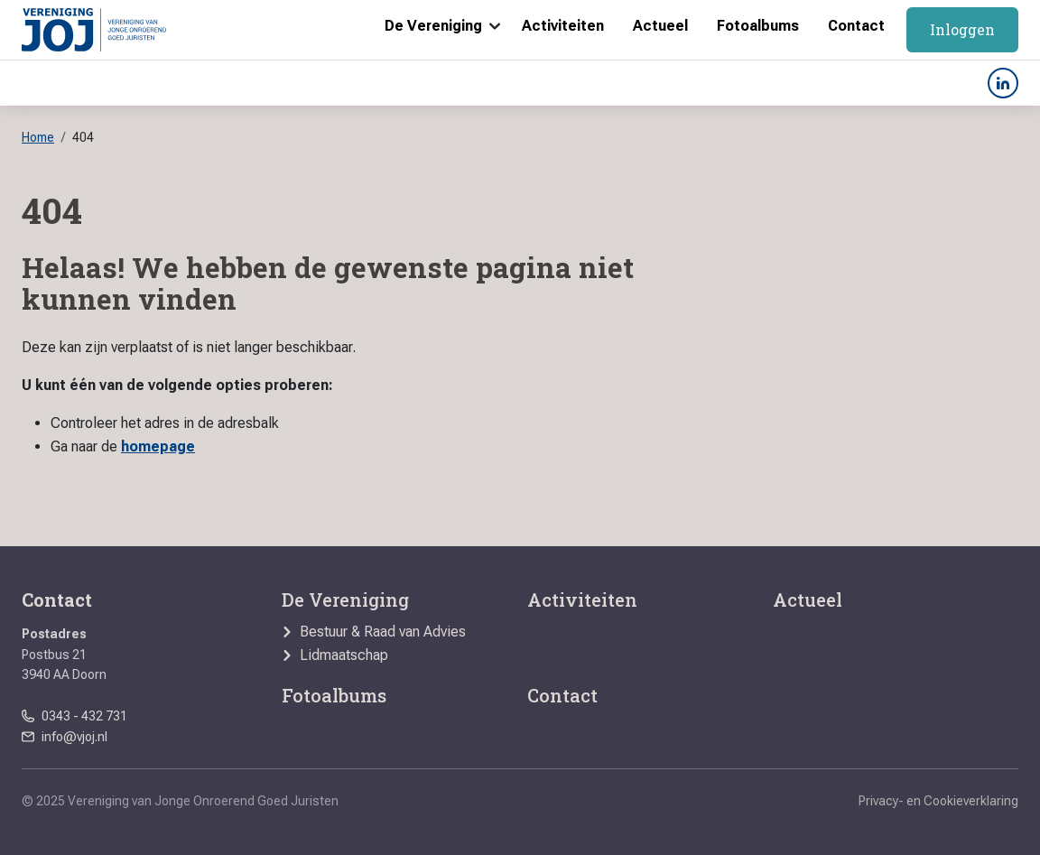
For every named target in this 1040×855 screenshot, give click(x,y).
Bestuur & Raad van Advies (383, 632)
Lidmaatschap (344, 655)
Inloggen (962, 29)
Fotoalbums (758, 25)
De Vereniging (433, 25)
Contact (856, 25)
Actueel (660, 25)
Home (38, 137)
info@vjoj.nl (74, 737)
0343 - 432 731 (84, 716)
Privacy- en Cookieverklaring (938, 801)
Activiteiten (563, 25)
